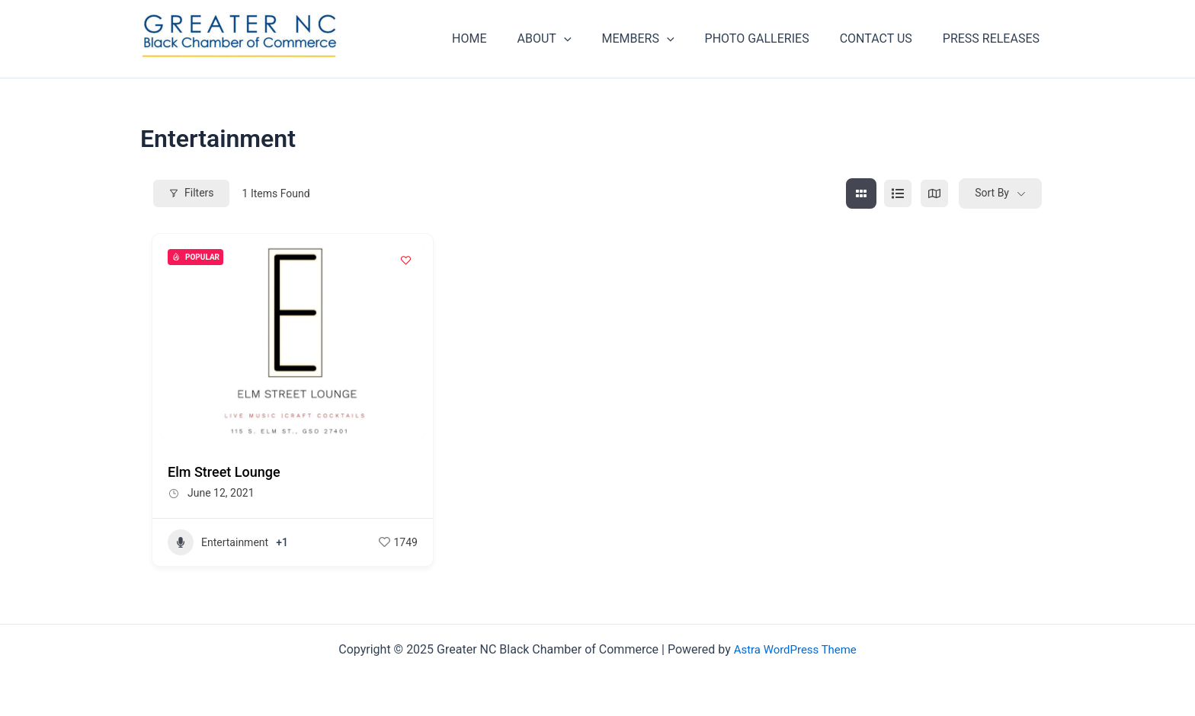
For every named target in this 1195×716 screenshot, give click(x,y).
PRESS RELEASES (994, 38)
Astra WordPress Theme (794, 649)
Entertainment (218, 542)
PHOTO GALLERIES (772, 38)
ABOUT (572, 38)
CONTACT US (885, 38)
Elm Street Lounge (224, 472)
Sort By (992, 193)
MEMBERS (659, 38)
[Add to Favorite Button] (406, 260)
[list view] (898, 193)
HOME (502, 38)
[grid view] (861, 193)
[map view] (934, 193)
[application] (591, 38)
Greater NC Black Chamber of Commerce (189, 62)
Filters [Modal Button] (191, 193)
